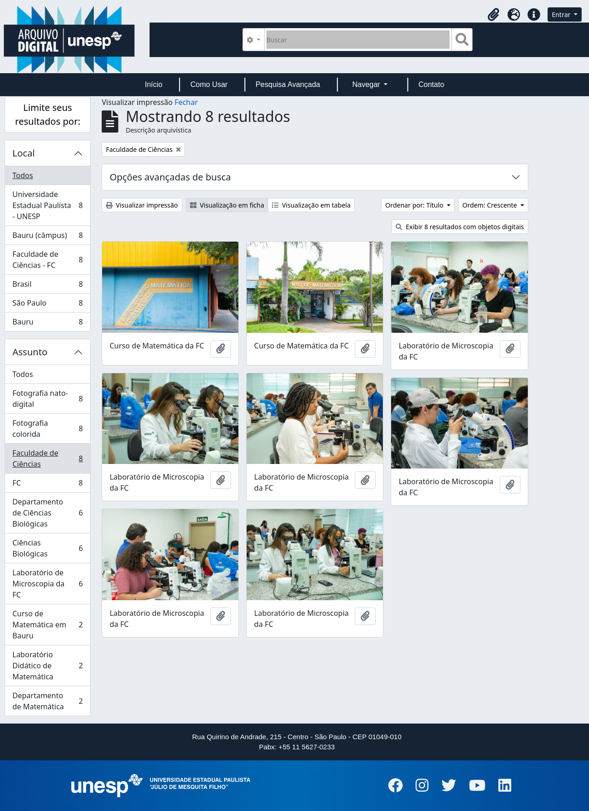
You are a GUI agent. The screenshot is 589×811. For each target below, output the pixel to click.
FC (47, 484)
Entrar (562, 14)
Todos (22, 175)
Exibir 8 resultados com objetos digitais (460, 226)
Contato (431, 84)
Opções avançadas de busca (170, 177)
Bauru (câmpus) (47, 237)
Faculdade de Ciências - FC (47, 259)
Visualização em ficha (227, 205)
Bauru (47, 323)
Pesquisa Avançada (287, 84)
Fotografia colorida (47, 428)
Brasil (47, 286)
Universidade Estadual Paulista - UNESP (47, 205)
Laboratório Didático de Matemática (47, 665)
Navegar (367, 84)
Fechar (185, 102)
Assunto (29, 352)
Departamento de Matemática (47, 701)
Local (23, 153)
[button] (493, 15)
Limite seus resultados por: (48, 114)
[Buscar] (358, 39)
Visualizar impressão (142, 205)
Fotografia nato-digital (47, 398)
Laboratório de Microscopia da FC (47, 584)
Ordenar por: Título (415, 205)
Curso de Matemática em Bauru (47, 624)
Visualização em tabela (311, 205)
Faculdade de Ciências (47, 458)
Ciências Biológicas (47, 548)
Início (153, 84)
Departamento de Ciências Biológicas (47, 513)
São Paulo (47, 305)
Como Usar (209, 84)
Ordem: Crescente (490, 205)
